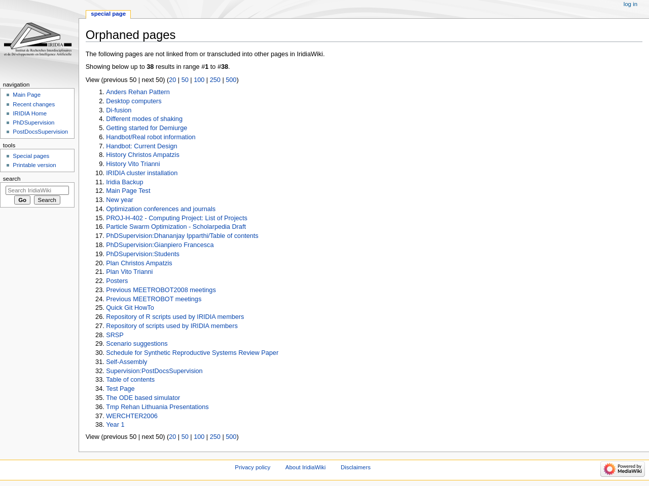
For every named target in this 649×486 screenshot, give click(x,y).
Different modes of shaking (144, 119)
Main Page (27, 95)
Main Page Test (128, 190)
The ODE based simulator (143, 397)
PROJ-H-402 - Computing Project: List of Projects (176, 218)
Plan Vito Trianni (129, 271)
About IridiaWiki (305, 467)
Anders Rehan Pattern (138, 92)
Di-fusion (118, 110)
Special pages (31, 156)
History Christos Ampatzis (142, 154)
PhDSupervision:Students (142, 254)
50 (185, 80)
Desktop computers (133, 101)
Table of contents (130, 379)
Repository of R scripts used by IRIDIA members (175, 316)
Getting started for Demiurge (146, 128)
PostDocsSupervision (40, 132)
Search (12, 179)
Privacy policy (252, 467)
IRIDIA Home (30, 113)
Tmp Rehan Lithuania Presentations (157, 407)
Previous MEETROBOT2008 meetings (160, 290)
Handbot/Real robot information (150, 137)
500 (231, 80)
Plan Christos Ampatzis (139, 263)
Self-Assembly (126, 362)
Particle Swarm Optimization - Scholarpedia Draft (176, 226)
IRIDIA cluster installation (141, 173)
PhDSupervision (33, 122)
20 (172, 80)
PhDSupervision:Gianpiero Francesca (159, 245)
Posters (117, 281)
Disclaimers (356, 467)
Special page (108, 14)
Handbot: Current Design (141, 146)
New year (119, 200)
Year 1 (115, 424)
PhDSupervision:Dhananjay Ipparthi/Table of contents (182, 235)
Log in (630, 4)
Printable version (34, 165)
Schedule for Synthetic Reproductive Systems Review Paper (192, 352)
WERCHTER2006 (132, 416)
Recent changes (34, 104)
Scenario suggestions (136, 343)
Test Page (120, 388)
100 (199, 80)
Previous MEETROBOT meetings (153, 299)
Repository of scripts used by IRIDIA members (171, 326)
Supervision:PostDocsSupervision (154, 371)
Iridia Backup (124, 182)
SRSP (115, 335)
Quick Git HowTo (130, 307)
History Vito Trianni (133, 164)
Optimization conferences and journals (160, 209)
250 (215, 80)
